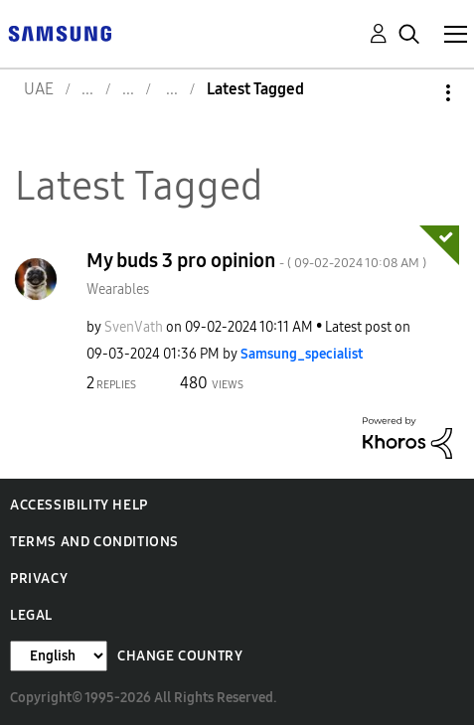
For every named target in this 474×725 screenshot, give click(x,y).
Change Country (179, 656)
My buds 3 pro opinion (256, 260)
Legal (31, 615)
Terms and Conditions (94, 541)
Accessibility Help (79, 505)
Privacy (39, 578)
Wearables (117, 289)
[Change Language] (58, 656)
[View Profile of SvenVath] (133, 327)
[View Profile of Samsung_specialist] (301, 354)
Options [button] (414, 92)
